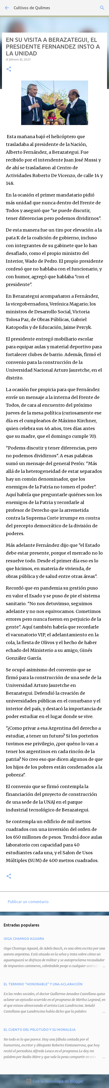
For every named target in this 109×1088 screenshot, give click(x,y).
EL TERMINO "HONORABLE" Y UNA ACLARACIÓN (43, 984)
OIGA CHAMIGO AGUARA (24, 939)
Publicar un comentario (28, 901)
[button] (9, 69)
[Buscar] (102, 8)
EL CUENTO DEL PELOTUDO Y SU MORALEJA (40, 1030)
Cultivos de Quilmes (32, 8)
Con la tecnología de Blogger (54, 1081)
